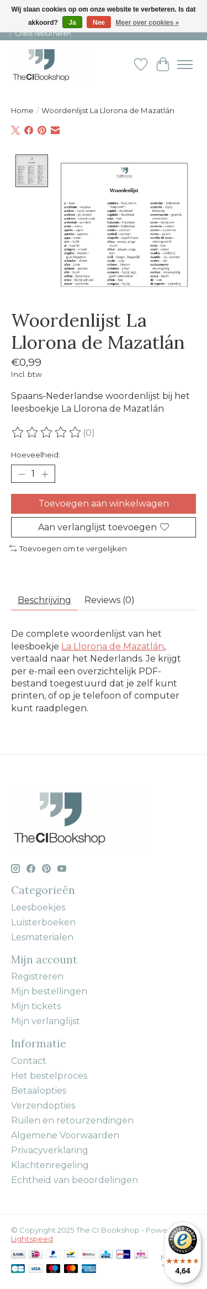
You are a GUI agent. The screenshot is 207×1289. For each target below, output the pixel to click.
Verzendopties (43, 1104)
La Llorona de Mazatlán (112, 645)
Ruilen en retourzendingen (72, 1119)
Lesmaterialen (42, 936)
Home (22, 110)
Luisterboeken (43, 921)
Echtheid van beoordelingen (74, 1179)
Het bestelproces (49, 1074)
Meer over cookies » (147, 22)
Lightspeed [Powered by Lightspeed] (32, 1237)
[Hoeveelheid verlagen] (21, 473)
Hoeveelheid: (35, 453)
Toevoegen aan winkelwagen (104, 502)
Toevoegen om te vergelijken (68, 547)
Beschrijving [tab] (44, 599)
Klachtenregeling (50, 1164)
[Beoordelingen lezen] (47, 431)
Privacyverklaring (49, 1149)
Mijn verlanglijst (45, 1020)
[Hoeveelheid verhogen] (45, 473)
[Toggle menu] (185, 65)
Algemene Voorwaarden (65, 1134)
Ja (72, 22)
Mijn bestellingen (49, 990)
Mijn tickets (36, 1005)
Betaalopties (38, 1089)
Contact (28, 1059)
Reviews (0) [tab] (109, 599)
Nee (99, 22)
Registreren (37, 975)
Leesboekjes (38, 906)
